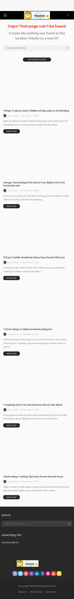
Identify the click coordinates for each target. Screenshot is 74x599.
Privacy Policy (36, 592)
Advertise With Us (10, 542)
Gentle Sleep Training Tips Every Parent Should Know (33, 476)
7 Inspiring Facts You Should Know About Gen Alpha (32, 404)
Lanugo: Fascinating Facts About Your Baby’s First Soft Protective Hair (34, 184)
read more (11, 131)
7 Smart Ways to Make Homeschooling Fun (27, 329)
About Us (22, 592)
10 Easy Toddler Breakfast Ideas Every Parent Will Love (34, 257)
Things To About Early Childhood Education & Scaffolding (36, 110)
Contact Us (51, 592)
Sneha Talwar (13, 116)
